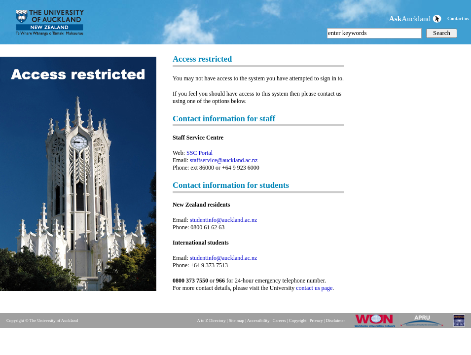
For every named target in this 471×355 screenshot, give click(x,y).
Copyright (298, 320)
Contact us (458, 18)
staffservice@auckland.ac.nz (223, 160)
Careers (279, 320)
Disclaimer (335, 320)
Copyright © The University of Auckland (42, 320)
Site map (236, 320)
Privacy (316, 320)
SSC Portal (199, 152)
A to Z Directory (211, 320)
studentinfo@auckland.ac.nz (223, 219)
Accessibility (258, 320)
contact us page (314, 287)
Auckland (415, 18)
